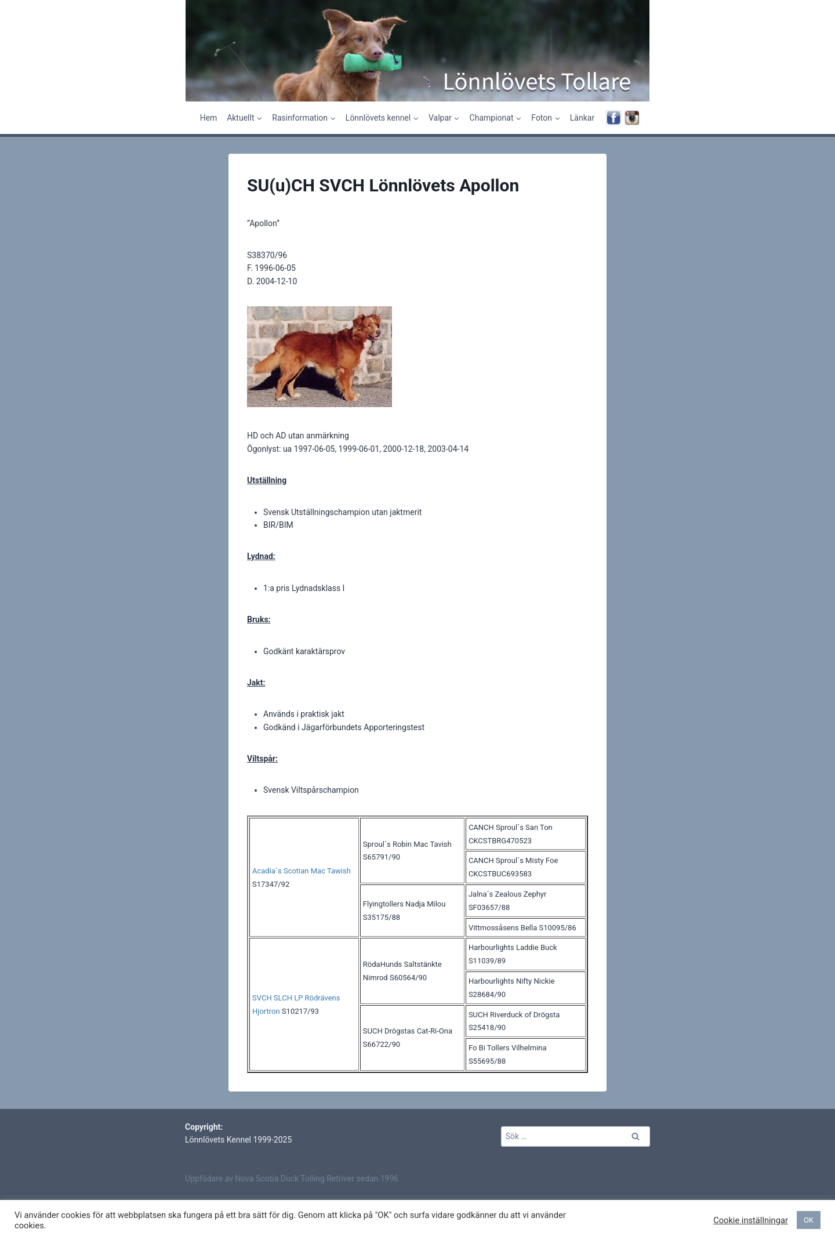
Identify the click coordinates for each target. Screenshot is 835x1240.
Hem (208, 117)
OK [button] (809, 1220)
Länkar (582, 117)
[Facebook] (613, 118)
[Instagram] (632, 118)
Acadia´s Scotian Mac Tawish (301, 870)
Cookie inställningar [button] (750, 1220)
